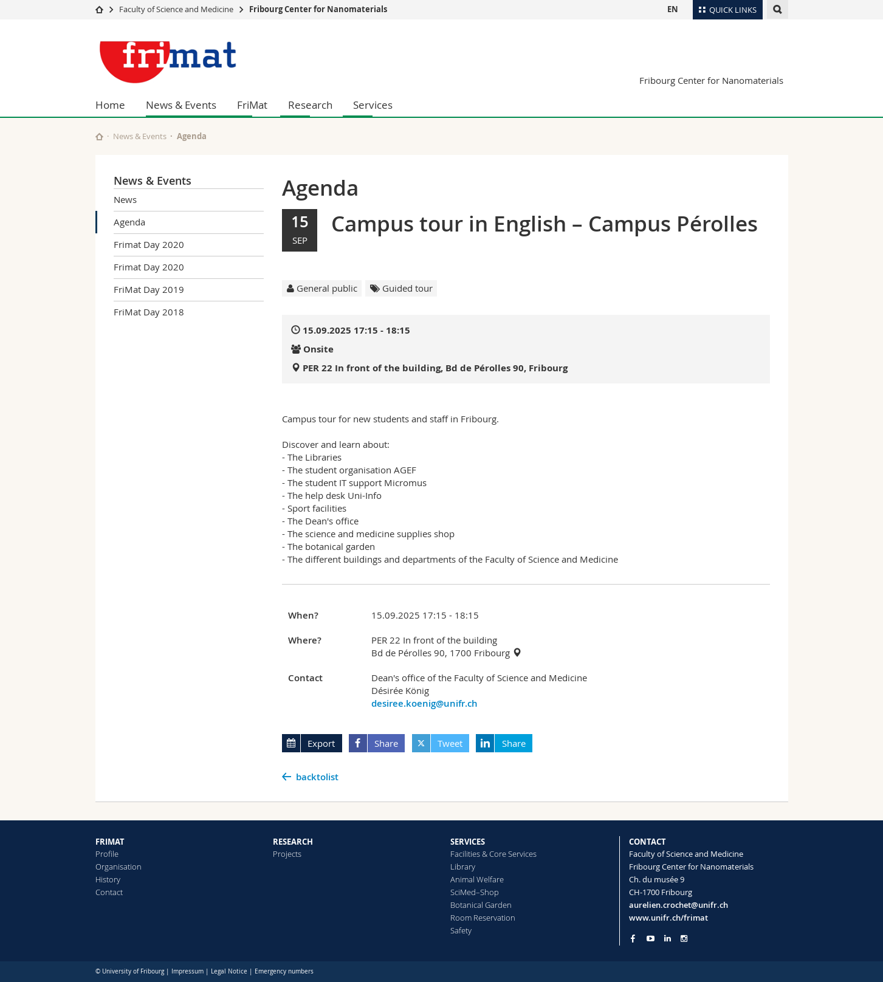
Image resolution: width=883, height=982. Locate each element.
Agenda (129, 222)
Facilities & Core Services (493, 853)
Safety (461, 930)
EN (672, 9)
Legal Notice (229, 971)
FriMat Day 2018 (149, 312)
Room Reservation (482, 917)
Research (310, 105)
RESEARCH (293, 841)
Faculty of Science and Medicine (176, 9)
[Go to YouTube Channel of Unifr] (651, 939)
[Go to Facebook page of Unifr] (633, 938)
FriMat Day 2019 (149, 289)
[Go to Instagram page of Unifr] (684, 939)
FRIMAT (110, 841)
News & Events (181, 105)
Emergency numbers (284, 971)
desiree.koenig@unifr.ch (424, 703)
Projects (287, 853)
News (125, 199)
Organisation (118, 866)
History (107, 879)
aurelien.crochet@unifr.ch (678, 904)
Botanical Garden (481, 904)
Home (110, 105)
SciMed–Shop (474, 892)
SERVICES (467, 841)
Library (462, 866)
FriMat (252, 105)
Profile (107, 853)
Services (373, 105)
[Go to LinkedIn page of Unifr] (667, 939)
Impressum (187, 971)
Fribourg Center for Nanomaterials (318, 9)
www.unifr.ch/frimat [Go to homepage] (668, 917)
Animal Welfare (477, 879)
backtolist (317, 777)
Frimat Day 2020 (149, 244)
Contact (109, 892)
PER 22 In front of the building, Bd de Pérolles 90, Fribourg (435, 368)
